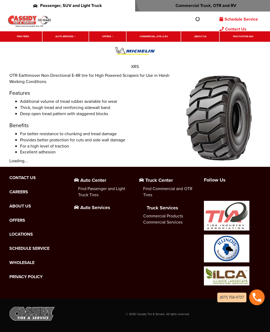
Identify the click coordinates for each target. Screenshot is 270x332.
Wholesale (22, 263)
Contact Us (232, 29)
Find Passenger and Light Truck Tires (101, 192)
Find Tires (23, 36)
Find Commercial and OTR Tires (167, 192)
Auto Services (64, 36)
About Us (200, 36)
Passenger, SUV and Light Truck (67, 5)
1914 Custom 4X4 (243, 36)
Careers (18, 192)
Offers (106, 36)
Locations (21, 234)
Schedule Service (238, 19)
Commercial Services (162, 222)
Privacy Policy (26, 277)
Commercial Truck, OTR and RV (202, 5)
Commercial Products (163, 216)
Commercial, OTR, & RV (154, 36)
